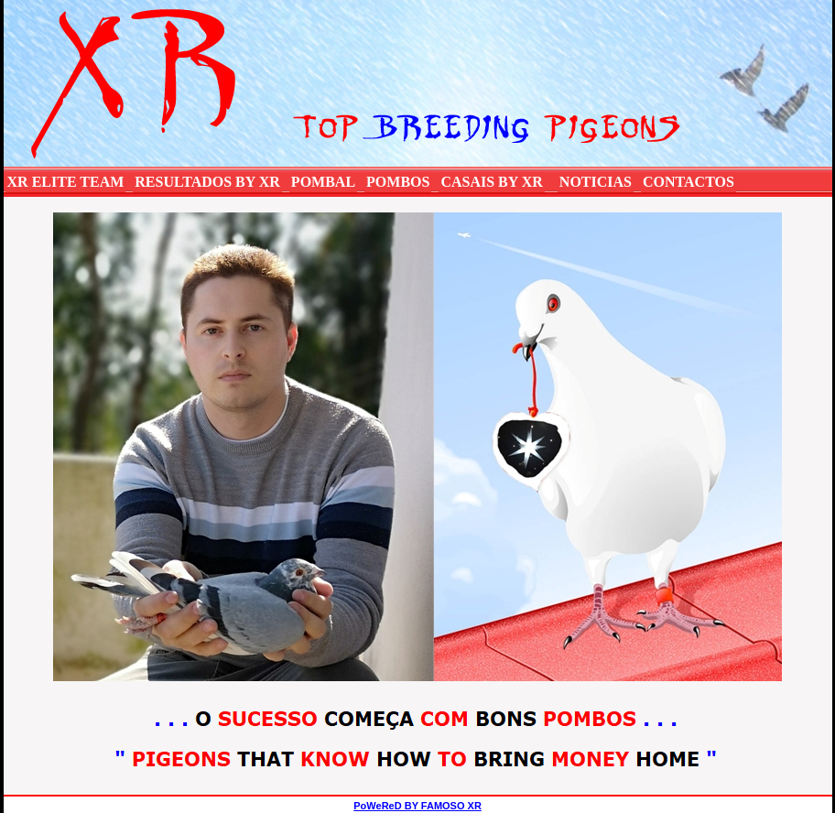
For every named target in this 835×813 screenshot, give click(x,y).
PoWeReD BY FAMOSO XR (417, 805)
